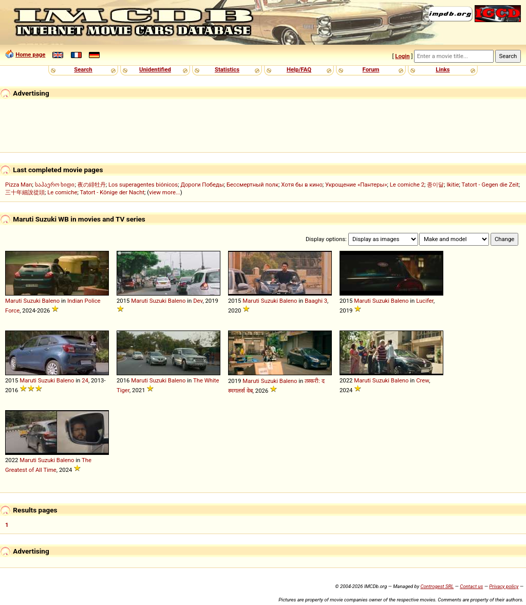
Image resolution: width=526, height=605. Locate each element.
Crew (422, 380)
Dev (197, 300)
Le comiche (62, 192)
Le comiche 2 (407, 184)
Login (402, 56)
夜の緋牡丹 (92, 184)
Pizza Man (18, 184)
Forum (371, 69)
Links (442, 69)
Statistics (227, 69)
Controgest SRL (437, 586)
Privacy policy (503, 586)
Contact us (471, 586)
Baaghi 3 (316, 300)
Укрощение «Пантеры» (356, 184)
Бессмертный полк (252, 184)
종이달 (435, 184)
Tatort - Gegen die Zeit (490, 184)
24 (85, 380)
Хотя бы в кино (302, 184)
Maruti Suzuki (23, 300)
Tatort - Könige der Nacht (112, 192)
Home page (30, 54)
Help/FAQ (299, 69)
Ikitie (453, 184)
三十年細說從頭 (25, 192)
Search (83, 69)
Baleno (51, 300)
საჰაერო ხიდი (55, 184)
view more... (164, 192)
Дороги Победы (201, 184)
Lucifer (425, 300)
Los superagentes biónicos (143, 184)
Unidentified (155, 69)
